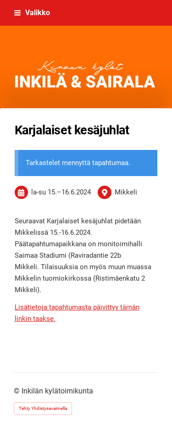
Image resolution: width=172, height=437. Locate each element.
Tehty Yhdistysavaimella (43, 408)
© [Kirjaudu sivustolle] (18, 391)
